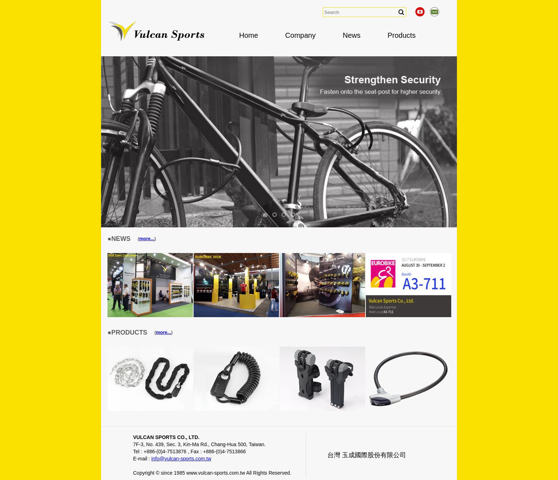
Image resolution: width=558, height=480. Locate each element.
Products (402, 35)
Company (300, 35)
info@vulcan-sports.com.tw (181, 458)
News (351, 35)
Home (248, 35)
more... (146, 238)
